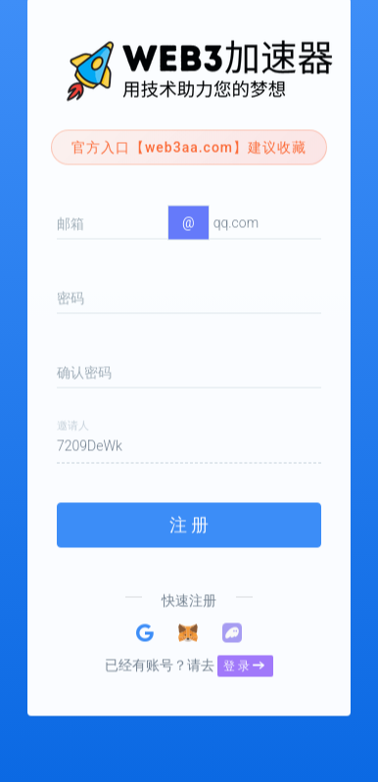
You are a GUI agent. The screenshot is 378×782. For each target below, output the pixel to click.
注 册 (189, 504)
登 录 (243, 646)
